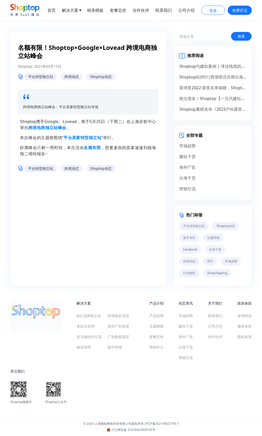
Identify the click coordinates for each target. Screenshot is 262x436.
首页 (51, 10)
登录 (213, 10)
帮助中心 (156, 347)
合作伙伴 (141, 10)
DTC (210, 261)
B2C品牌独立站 (89, 315)
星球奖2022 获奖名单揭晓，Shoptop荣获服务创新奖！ (213, 88)
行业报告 (189, 273)
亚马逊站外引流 (89, 336)
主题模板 (156, 326)
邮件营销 (115, 347)
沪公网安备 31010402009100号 (131, 430)
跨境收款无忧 (118, 315)
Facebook (190, 249)
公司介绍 (186, 10)
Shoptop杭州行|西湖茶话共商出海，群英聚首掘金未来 (213, 77)
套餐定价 (118, 10)
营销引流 (187, 189)
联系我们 (163, 10)
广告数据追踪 (118, 336)
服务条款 (244, 326)
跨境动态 (72, 76)
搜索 (241, 36)
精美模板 (95, 10)
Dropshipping (217, 273)
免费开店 (239, 10)
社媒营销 (213, 238)
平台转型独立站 (40, 76)
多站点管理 (86, 326)
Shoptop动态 (101, 76)
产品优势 (156, 315)
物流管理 (84, 347)
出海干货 (187, 178)
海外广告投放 (118, 326)
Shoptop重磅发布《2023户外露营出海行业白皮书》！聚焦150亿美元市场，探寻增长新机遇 (213, 109)
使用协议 (244, 315)
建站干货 (187, 156)
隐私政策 (244, 336)
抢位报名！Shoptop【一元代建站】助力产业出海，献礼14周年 (213, 98)
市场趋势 (187, 146)
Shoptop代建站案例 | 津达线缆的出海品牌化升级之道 (213, 66)
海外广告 (187, 167)
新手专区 (189, 238)
